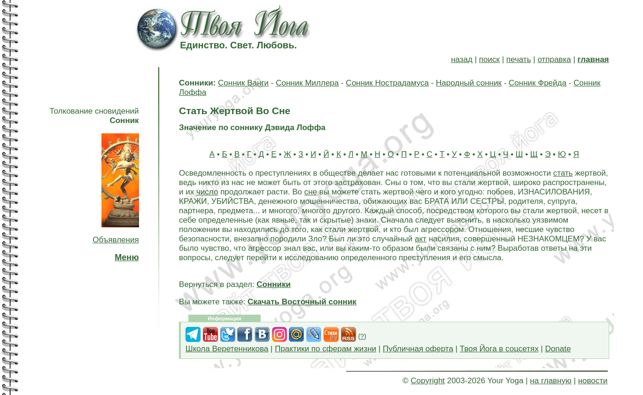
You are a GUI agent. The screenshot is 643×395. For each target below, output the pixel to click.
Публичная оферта (418, 348)
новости (593, 380)
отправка (554, 59)
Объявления (116, 239)
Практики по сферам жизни (325, 348)
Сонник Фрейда (537, 82)
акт (420, 238)
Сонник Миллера (307, 82)
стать (563, 173)
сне (310, 191)
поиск (489, 59)
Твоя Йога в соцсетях (499, 348)
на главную (550, 380)
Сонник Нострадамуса (387, 82)
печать (518, 59)
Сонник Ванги (243, 82)
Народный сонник (469, 82)
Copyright (428, 380)
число (207, 191)
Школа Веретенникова (227, 348)
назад (462, 59)
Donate (558, 348)
